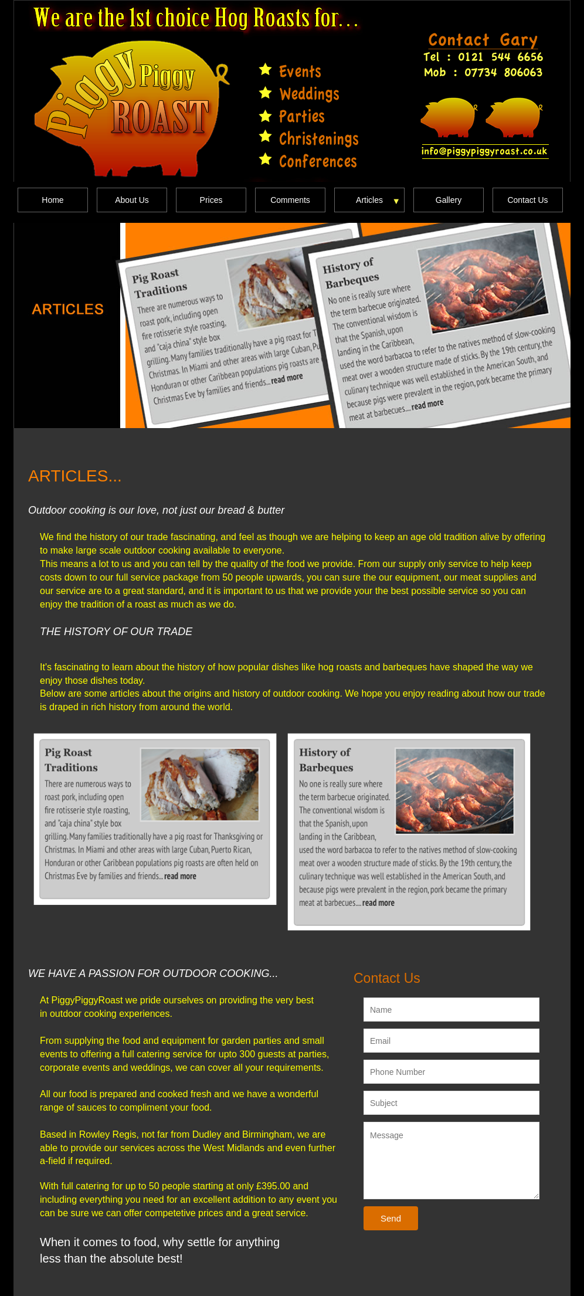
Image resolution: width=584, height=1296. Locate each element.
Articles (369, 200)
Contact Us (527, 200)
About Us (132, 200)
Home (52, 200)
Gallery (448, 200)
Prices (211, 200)
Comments (290, 200)
